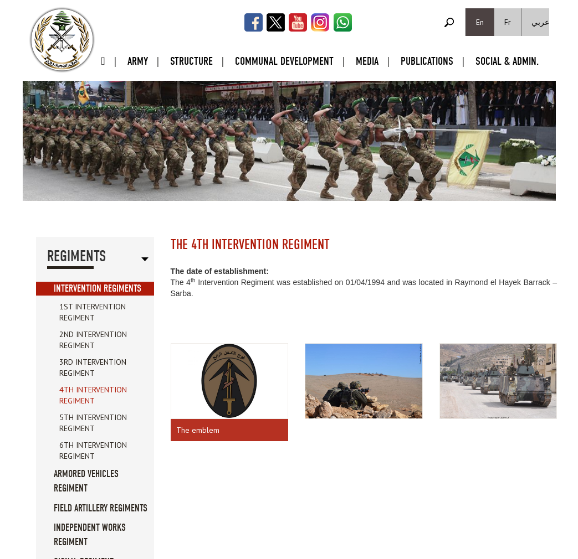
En (480, 22)
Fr (507, 22)
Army (137, 61)
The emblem (197, 430)
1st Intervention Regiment (92, 312)
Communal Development (284, 61)
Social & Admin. (507, 61)
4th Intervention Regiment (93, 395)
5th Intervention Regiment (93, 422)
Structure (191, 61)
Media (367, 61)
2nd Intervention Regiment (93, 339)
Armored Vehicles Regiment (86, 481)
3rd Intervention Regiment (92, 367)
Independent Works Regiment (90, 535)
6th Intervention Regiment (93, 450)
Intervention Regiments (97, 288)
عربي (540, 22)
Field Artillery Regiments (100, 508)
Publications (427, 61)
